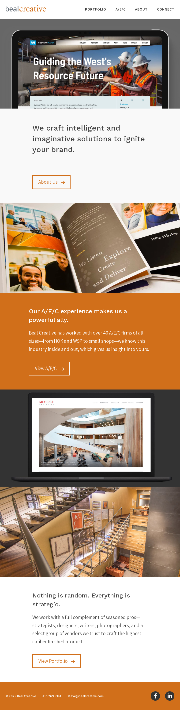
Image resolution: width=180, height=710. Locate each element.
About (141, 9)
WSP (77, 341)
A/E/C (121, 9)
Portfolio (95, 9)
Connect (165, 9)
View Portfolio (53, 661)
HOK (58, 341)
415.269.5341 (51, 696)
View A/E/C (46, 368)
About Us (48, 182)
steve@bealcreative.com (86, 696)
